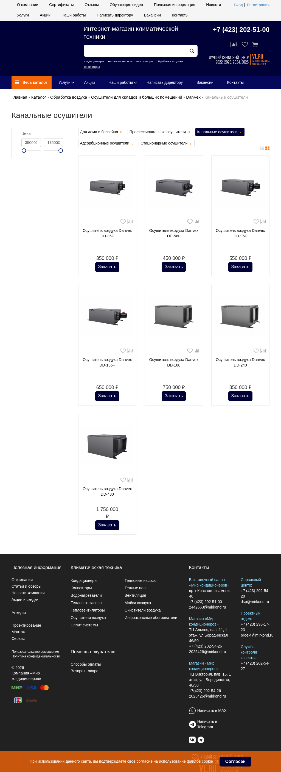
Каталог (38, 97)
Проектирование (26, 625)
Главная (19, 97)
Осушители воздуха (88, 617)
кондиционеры (94, 61)
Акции (45, 15)
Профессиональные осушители (160, 132)
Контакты (180, 15)
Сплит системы (84, 625)
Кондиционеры (84, 580)
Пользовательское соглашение (35, 652)
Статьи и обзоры (26, 586)
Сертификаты (61, 4)
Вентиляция (135, 595)
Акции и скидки (25, 599)
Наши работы (73, 15)
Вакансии (152, 15)
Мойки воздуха (138, 603)
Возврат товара (85, 671)
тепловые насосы (120, 61)
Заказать (107, 266)
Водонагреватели (86, 595)
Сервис (18, 638)
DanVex (193, 97)
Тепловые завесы (86, 603)
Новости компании (28, 593)
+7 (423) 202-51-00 (241, 29)
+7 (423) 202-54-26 (205, 646)
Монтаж (19, 632)
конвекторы (92, 66)
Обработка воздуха (68, 97)
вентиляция (144, 61)
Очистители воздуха (143, 610)
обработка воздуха (169, 61)
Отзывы (92, 4)
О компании (27, 4)
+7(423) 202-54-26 (205, 690)
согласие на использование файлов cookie (175, 761)
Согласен (235, 761)
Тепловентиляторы (88, 610)
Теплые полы (136, 588)
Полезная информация (174, 4)
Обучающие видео (126, 4)
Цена (26, 133)
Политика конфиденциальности (36, 656)
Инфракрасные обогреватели (151, 617)
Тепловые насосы (140, 580)
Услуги (23, 15)
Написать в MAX (212, 710)
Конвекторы (81, 588)
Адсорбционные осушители (107, 143)
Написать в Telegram (207, 724)
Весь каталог (31, 82)
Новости (213, 4)
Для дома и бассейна (101, 132)
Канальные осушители (220, 132)
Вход (238, 5)
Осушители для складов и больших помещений (136, 97)
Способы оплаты (86, 664)
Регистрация (258, 5)
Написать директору (115, 15)
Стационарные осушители (166, 143)
